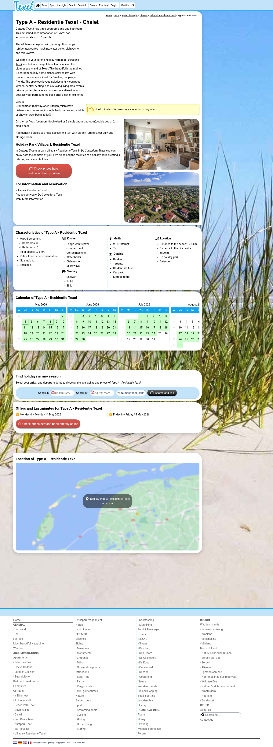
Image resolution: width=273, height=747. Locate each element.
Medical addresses (149, 728)
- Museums (82, 648)
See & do (82, 5)
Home (17, 620)
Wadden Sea (145, 700)
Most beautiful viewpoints (29, 643)
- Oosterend (145, 676)
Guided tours (83, 700)
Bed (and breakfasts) (26, 681)
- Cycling (81, 714)
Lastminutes (83, 629)
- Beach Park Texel (24, 705)
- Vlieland (205, 643)
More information (32, 199)
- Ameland (206, 634)
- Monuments (84, 653)
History (142, 705)
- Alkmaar (206, 667)
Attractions (82, 672)
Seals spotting (146, 695)
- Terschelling (208, 638)
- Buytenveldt (21, 709)
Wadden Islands (147, 686)
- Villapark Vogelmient (89, 620)
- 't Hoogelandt (22, 700)
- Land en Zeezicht (24, 672)
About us (205, 709)
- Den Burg (144, 648)
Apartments (20, 657)
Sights (79, 643)
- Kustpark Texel (23, 724)
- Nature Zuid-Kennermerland (217, 686)
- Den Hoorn (145, 653)
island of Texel (39, 68)
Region (114, 5)
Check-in (43, 393)
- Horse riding (84, 724)
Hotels (80, 624)
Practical (104, 5)
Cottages (18, 691)
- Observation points (88, 667)
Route (141, 714)
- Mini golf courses (87, 691)
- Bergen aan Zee (210, 657)
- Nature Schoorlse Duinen (216, 653)
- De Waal (143, 672)
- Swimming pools (86, 710)
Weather (125, 5)
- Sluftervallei (21, 728)
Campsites (19, 686)
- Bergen (205, 662)
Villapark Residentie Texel (62, 150)
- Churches (82, 657)
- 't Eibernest (20, 695)
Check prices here (44, 171)
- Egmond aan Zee (211, 672)
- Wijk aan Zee (208, 681)
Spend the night (58, 5)
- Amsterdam (208, 691)
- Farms (80, 681)
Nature (80, 695)
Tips (16, 634)
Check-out (82, 393)
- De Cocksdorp (147, 657)
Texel (44, 5)
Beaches (81, 638)
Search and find (162, 393)
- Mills (79, 662)
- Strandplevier (22, 676)
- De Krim (18, 714)
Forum (142, 733)
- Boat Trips (82, 676)
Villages (142, 643)
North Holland (208, 648)
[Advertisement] (231, 99)
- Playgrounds (84, 686)
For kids (18, 638)
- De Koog (144, 662)
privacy (51, 743)
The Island (19, 629)
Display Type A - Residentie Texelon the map (108, 501)
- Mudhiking (145, 624)
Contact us (206, 719)
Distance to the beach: (173, 244)
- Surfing (81, 729)
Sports (80, 705)
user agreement (39, 743)
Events (93, 5)
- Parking (143, 724)
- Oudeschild (145, 667)
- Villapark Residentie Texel (29, 733)
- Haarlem (206, 695)
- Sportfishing (146, 620)
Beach (72, 5)
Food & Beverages (149, 629)
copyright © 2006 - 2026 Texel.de (70, 743)
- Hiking (80, 719)
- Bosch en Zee (22, 662)
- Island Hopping (148, 691)
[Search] (133, 5)
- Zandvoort (207, 700)
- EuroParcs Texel (23, 719)
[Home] (37, 5)
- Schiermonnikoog (211, 629)
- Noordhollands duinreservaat (218, 676)
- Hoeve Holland (22, 667)
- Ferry (141, 719)
